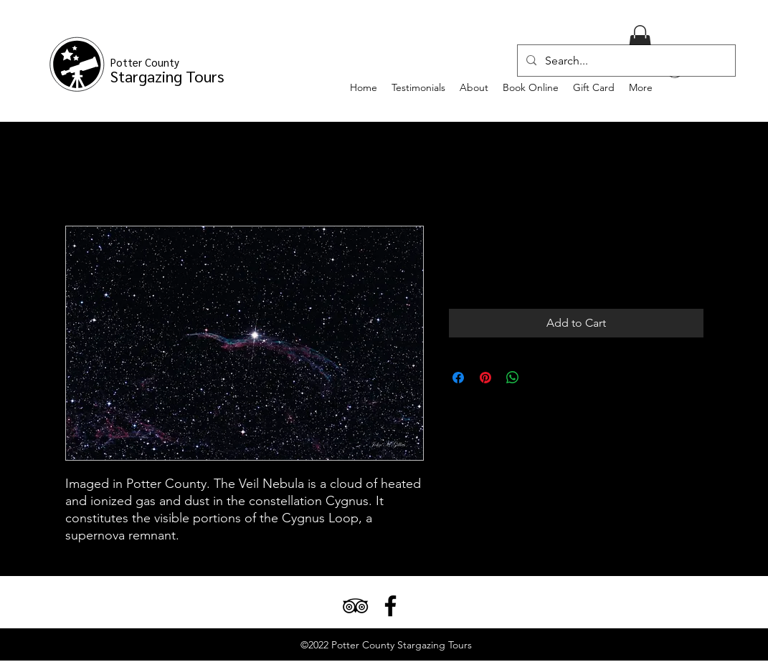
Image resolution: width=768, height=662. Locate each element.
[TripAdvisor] (355, 606)
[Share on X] (540, 377)
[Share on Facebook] (458, 377)
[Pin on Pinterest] (485, 377)
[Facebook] (390, 606)
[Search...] (625, 61)
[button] (640, 40)
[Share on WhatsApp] (512, 377)
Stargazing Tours (167, 70)
